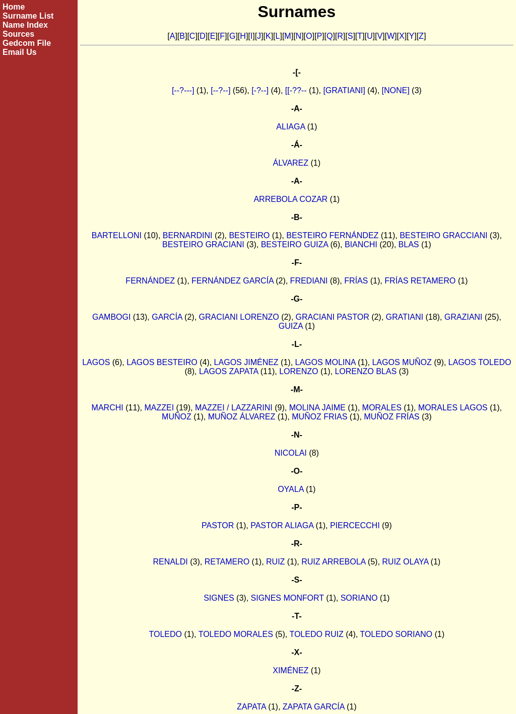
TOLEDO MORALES (236, 634)
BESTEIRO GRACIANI (203, 244)
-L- (297, 344)
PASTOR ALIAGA (281, 525)
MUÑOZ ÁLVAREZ (242, 416)
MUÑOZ (176, 416)
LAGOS (96, 362)
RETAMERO (227, 561)
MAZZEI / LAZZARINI (234, 407)
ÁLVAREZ (291, 163)
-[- (297, 72)
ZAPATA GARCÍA (314, 706)
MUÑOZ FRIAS (319, 416)
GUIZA (291, 326)
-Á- (296, 144)
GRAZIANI (463, 317)
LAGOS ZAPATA (228, 371)
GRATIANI (404, 317)
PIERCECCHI (355, 525)
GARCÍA (167, 317)
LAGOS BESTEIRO (161, 362)
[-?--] (260, 90)
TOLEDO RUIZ (316, 634)
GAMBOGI (111, 317)
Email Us (20, 52)
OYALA (290, 489)
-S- (296, 580)
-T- (297, 616)
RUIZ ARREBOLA (333, 561)
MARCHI (107, 407)
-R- (296, 543)
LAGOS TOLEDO (479, 362)
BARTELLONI (117, 235)
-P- (296, 507)
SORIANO (359, 598)
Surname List (28, 16)
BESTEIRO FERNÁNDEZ (332, 235)
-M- (297, 389)
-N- (296, 435)
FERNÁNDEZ (150, 280)
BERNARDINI (188, 235)
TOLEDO (165, 634)
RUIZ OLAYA (405, 561)
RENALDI (170, 561)
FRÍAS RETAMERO (420, 280)
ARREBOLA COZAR (290, 199)
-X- (296, 652)
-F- (297, 262)
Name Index (25, 25)
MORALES (382, 407)
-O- (296, 471)
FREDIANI (309, 280)
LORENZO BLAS (366, 371)
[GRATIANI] (344, 90)
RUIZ (275, 561)
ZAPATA (251, 706)
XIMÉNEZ (290, 670)
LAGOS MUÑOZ (401, 362)
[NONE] (396, 90)
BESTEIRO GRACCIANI (443, 235)
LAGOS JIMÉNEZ (246, 362)
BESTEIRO (249, 235)
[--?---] (183, 90)
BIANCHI (361, 244)
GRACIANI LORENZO (239, 317)
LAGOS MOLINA (325, 362)
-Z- (297, 688)
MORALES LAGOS (453, 407)
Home (14, 7)
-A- (296, 108)
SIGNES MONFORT (287, 598)
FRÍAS (356, 280)
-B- (296, 217)
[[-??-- (296, 90)
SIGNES (219, 598)
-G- (296, 299)
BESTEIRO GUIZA (294, 244)
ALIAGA (290, 126)
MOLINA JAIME (317, 407)
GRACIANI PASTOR (332, 317)
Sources (18, 34)
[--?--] (220, 90)
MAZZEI (159, 407)
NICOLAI (291, 453)
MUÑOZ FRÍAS (391, 416)
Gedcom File (27, 43)
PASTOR (218, 525)
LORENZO (298, 371)
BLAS (409, 244)
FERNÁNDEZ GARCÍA (232, 280)
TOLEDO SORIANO (396, 634)
